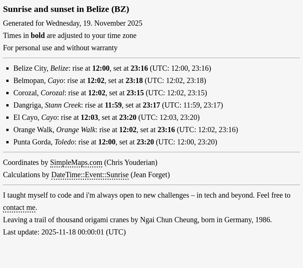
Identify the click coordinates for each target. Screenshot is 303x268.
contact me (19, 207)
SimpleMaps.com (76, 162)
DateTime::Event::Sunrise (90, 174)
